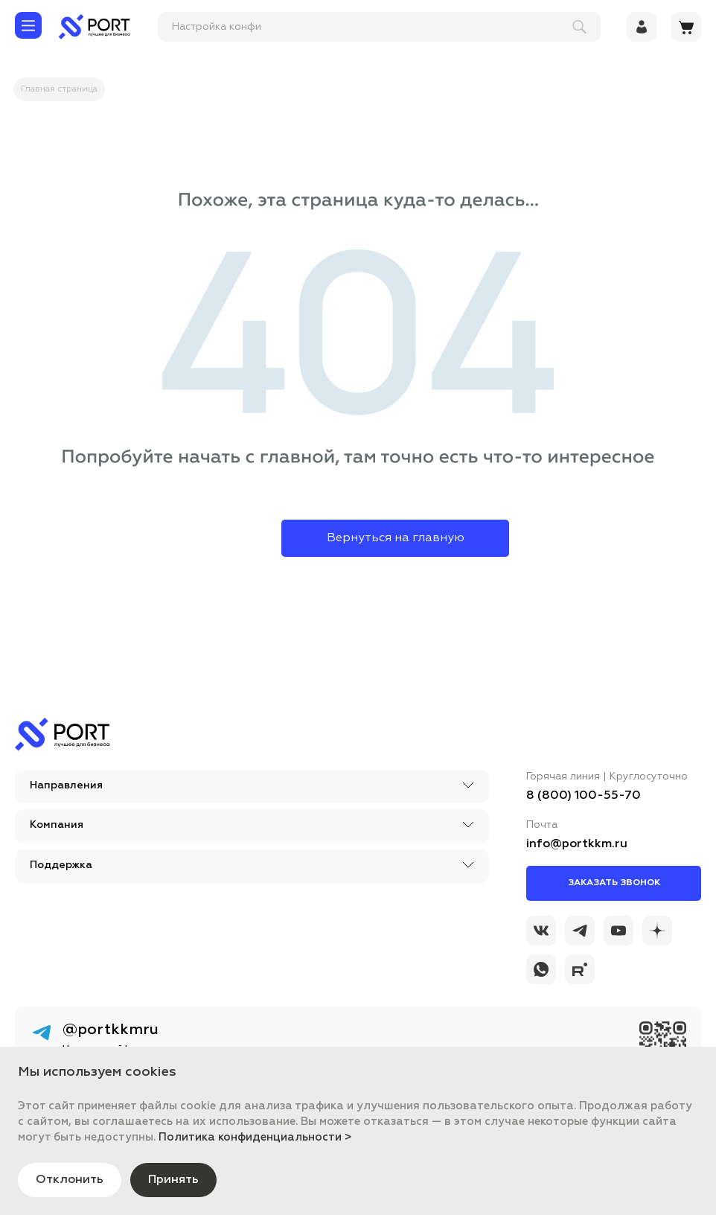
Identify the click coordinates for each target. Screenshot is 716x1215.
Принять (173, 1180)
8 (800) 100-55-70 (583, 796)
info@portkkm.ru (576, 844)
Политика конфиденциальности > (255, 1137)
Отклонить (69, 1180)
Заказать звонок (614, 882)
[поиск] (372, 27)
